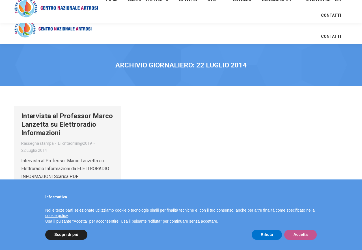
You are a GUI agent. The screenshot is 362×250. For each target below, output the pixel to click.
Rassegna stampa (37, 143)
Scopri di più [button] (66, 234)
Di (75, 143)
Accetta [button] (300, 234)
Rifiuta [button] (267, 234)
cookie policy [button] (56, 215)
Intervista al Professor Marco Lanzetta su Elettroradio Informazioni (67, 124)
